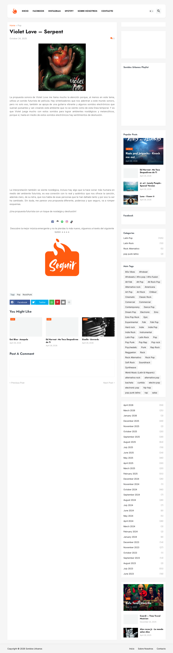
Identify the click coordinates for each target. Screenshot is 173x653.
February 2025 (143, 473)
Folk (144, 322)
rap (146, 392)
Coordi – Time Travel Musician (150, 617)
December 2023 (143, 542)
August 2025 (143, 442)
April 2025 (143, 463)
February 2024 (143, 531)
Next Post (108, 382)
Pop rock (155, 342)
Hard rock (130, 327)
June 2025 (143, 452)
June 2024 (143, 510)
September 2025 (143, 436)
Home (12, 25)
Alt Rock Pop (154, 282)
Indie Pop (152, 327)
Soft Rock (130, 362)
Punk (143, 347)
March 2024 (143, 526)
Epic (146, 317)
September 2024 (143, 494)
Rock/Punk (27, 294)
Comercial (130, 302)
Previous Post (17, 382)
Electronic (145, 312)
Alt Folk (128, 282)
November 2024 (143, 484)
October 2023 (143, 552)
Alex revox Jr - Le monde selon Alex (151, 630)
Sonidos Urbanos (34, 648)
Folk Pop (154, 322)
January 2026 (143, 415)
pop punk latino (143, 253)
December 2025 (143, 420)
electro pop (154, 382)
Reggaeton (130, 352)
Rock (142, 352)
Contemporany (132, 307)
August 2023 (143, 563)
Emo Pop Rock (132, 317)
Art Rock (141, 292)
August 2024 (143, 500)
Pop (19, 25)
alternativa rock (132, 377)
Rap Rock (155, 347)
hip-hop (147, 387)
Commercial (145, 302)
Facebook (38, 10)
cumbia (141, 382)
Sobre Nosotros (87, 10)
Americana (150, 287)
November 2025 (143, 426)
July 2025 (143, 447)
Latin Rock (143, 243)
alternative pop (152, 377)
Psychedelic (131, 347)
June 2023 (143, 573)
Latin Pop (143, 238)
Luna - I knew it (147, 196)
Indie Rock (130, 332)
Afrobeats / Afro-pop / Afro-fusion (141, 277)
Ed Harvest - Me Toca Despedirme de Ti (62, 340)
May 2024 (143, 515)
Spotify (69, 10)
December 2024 (143, 478)
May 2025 (143, 457)
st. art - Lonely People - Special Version (151, 184)
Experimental (131, 322)
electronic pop (132, 387)
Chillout (152, 292)
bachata (129, 382)
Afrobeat (143, 272)
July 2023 (143, 568)
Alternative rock (132, 287)
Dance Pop (149, 307)
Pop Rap (143, 342)
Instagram (54, 10)
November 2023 (143, 547)
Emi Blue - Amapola (19, 339)
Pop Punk (130, 342)
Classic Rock (145, 297)
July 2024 (143, 505)
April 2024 (143, 521)
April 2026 (143, 405)
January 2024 (143, 536)
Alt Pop (139, 282)
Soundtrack (144, 362)
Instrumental (146, 332)
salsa (154, 392)
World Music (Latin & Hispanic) (140, 372)
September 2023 (143, 557)
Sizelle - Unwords (90, 339)
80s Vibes (130, 272)
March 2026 (143, 410)
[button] (151, 11)
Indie (141, 327)
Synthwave (130, 367)
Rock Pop (150, 357)
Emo (156, 312)
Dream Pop (130, 312)
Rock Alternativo (143, 248)
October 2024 (143, 489)
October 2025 (143, 431)
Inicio (25, 10)
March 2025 (143, 468)
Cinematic (130, 297)
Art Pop (128, 292)
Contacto (107, 10)
